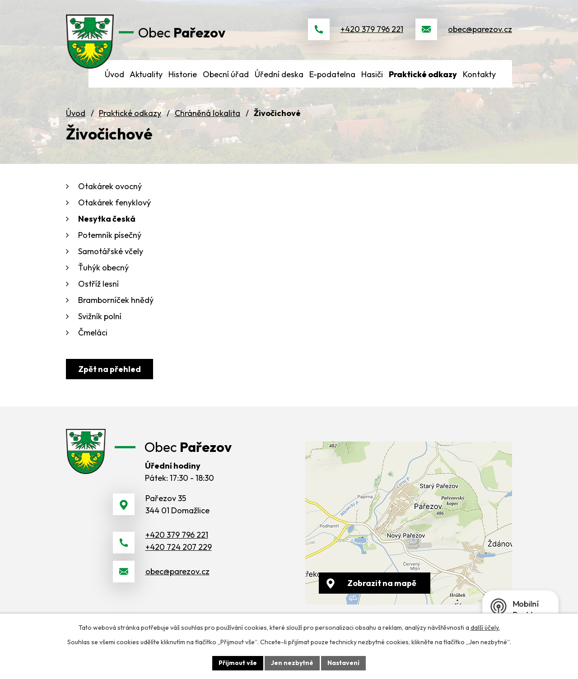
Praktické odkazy (130, 113)
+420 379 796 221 (371, 29)
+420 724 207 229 (178, 547)
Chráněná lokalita (207, 113)
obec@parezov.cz (480, 29)
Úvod (75, 113)
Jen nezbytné (292, 663)
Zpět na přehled (109, 369)
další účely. (485, 627)
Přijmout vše (238, 663)
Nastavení (343, 663)
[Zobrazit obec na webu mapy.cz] (408, 523)
